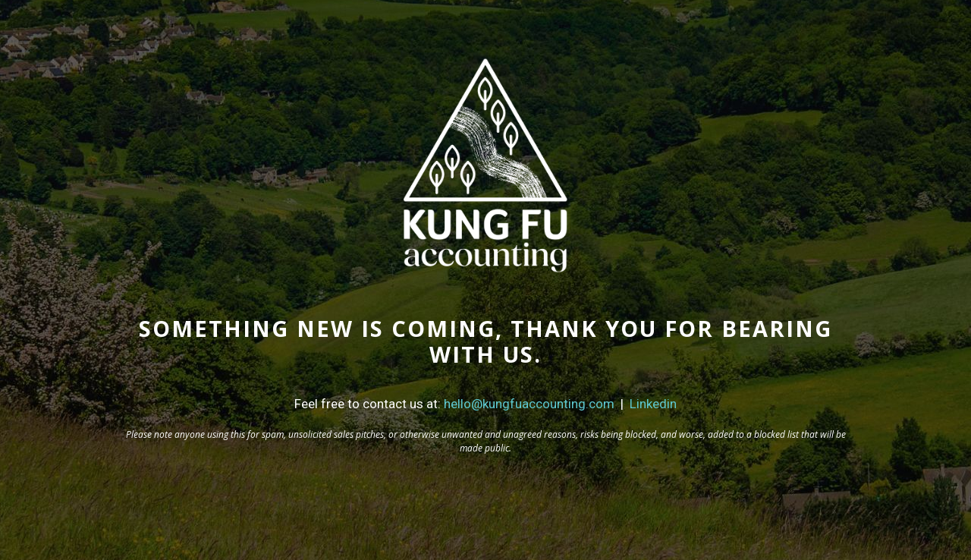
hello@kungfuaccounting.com (529, 403)
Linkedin (653, 403)
